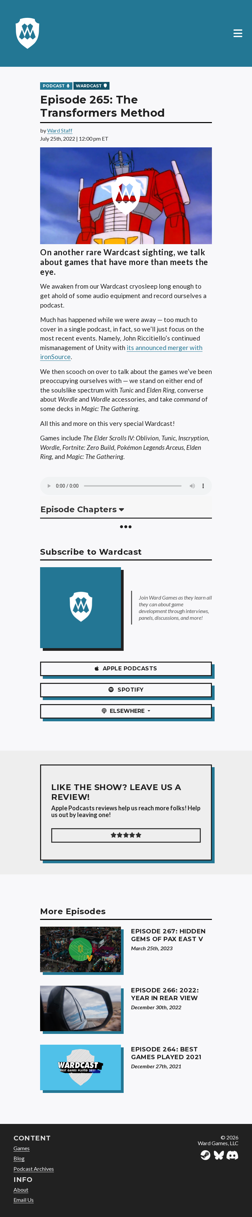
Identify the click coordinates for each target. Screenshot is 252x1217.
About (20, 1189)
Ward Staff (59, 130)
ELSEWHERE (124, 711)
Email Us (23, 1199)
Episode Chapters (82, 509)
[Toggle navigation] (238, 33)
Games (21, 1148)
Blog (19, 1158)
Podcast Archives (33, 1168)
